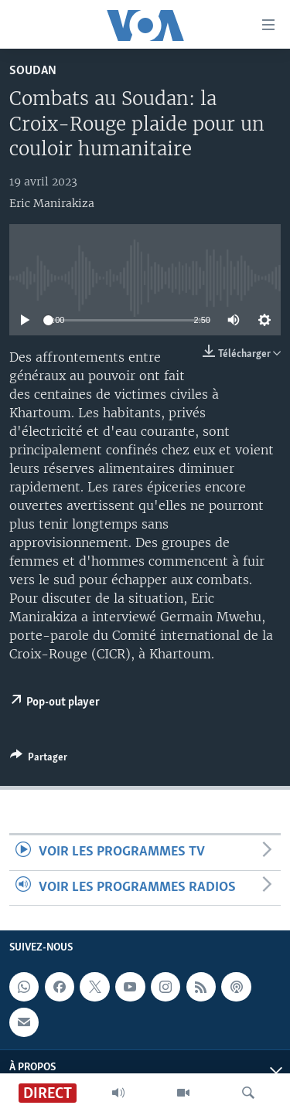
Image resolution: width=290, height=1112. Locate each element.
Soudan (32, 70)
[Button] (38, 759)
